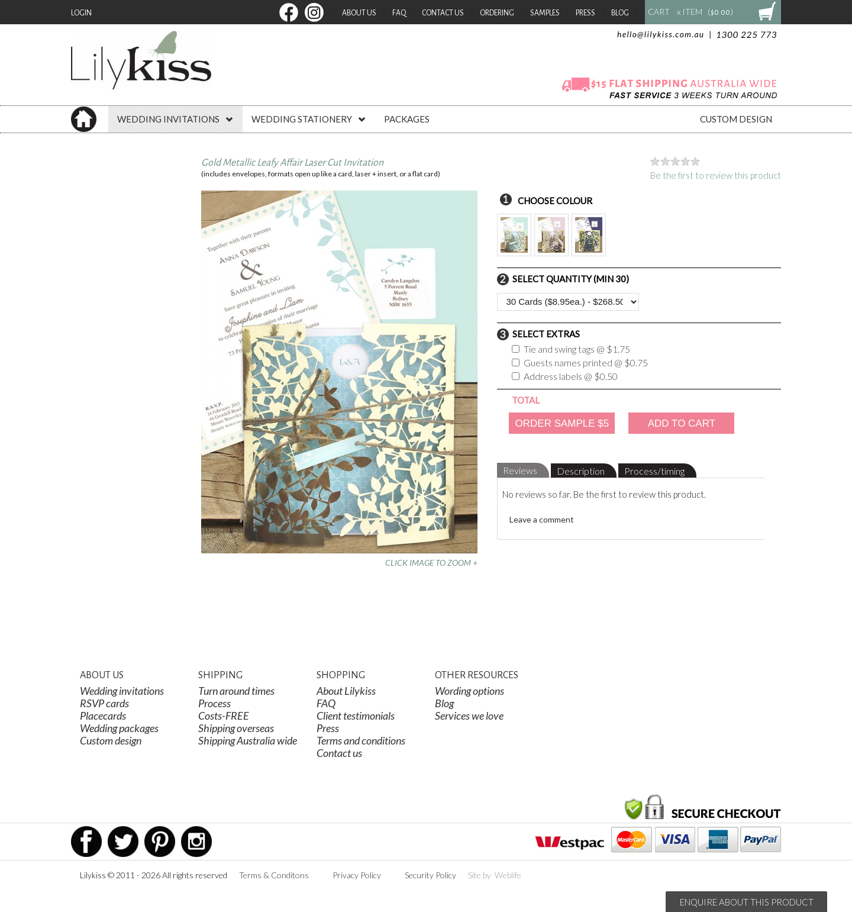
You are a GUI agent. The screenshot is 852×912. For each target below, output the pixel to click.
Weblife (508, 875)
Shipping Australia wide (247, 740)
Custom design (110, 740)
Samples (545, 13)
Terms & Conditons (274, 875)
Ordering (497, 13)
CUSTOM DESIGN (736, 119)
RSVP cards (104, 703)
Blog (620, 13)
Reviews (520, 470)
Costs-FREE (223, 715)
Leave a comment (541, 519)
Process (214, 703)
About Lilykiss (346, 690)
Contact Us (443, 13)
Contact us (339, 752)
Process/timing (654, 470)
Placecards (103, 715)
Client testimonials (356, 715)
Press (585, 13)
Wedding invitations (122, 690)
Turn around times (236, 690)
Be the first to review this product (715, 175)
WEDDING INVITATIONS (175, 119)
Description (581, 470)
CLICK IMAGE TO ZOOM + (431, 562)
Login (81, 13)
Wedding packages (119, 727)
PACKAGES (407, 119)
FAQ (399, 13)
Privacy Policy (357, 875)
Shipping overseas (236, 727)
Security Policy (430, 875)
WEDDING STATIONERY (308, 119)
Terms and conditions (361, 740)
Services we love (469, 715)
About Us (359, 13)
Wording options (469, 690)
